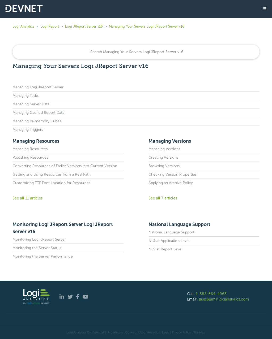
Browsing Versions (164, 166)
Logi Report (49, 26)
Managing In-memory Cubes (36, 121)
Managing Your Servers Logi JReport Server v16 (146, 26)
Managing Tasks (25, 95)
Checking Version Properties (172, 174)
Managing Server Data (30, 104)
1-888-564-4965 (211, 293)
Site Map (199, 332)
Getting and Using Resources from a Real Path (51, 174)
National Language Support (179, 224)
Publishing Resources (30, 157)
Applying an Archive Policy (170, 183)
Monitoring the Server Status (36, 248)
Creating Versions (163, 157)
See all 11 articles (27, 198)
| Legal (164, 332)
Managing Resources (35, 141)
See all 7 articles (162, 198)
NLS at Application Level (168, 240)
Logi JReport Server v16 (84, 26)
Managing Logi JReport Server (37, 87)
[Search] (136, 52)
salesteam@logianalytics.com (223, 299)
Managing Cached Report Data (38, 112)
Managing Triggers (27, 129)
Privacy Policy (181, 332)
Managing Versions (169, 141)
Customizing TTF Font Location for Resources (51, 183)
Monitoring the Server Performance (42, 256)
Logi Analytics (23, 26)
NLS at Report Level (165, 249)
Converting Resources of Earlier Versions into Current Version (64, 166)
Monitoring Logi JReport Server (39, 239)
